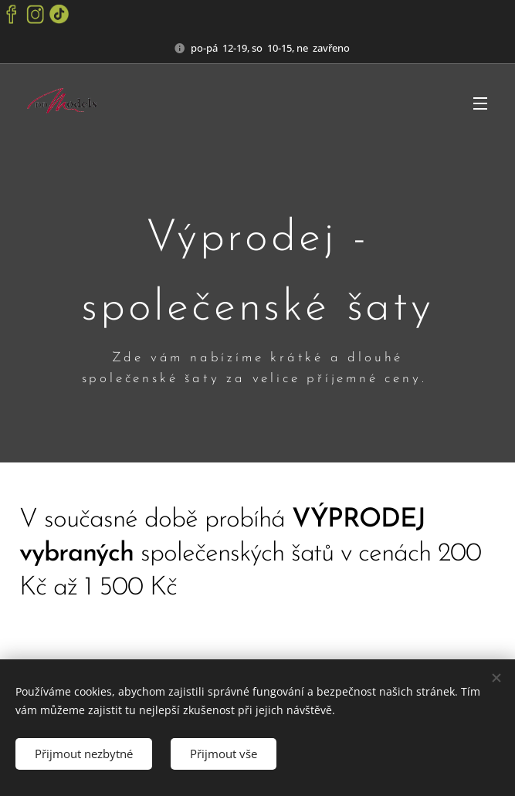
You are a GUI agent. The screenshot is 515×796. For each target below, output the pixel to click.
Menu (480, 103)
